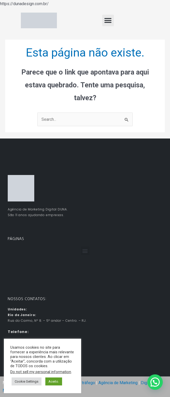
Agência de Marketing (118, 382)
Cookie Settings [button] (26, 381)
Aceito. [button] (53, 381)
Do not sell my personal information (40, 372)
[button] (108, 20)
